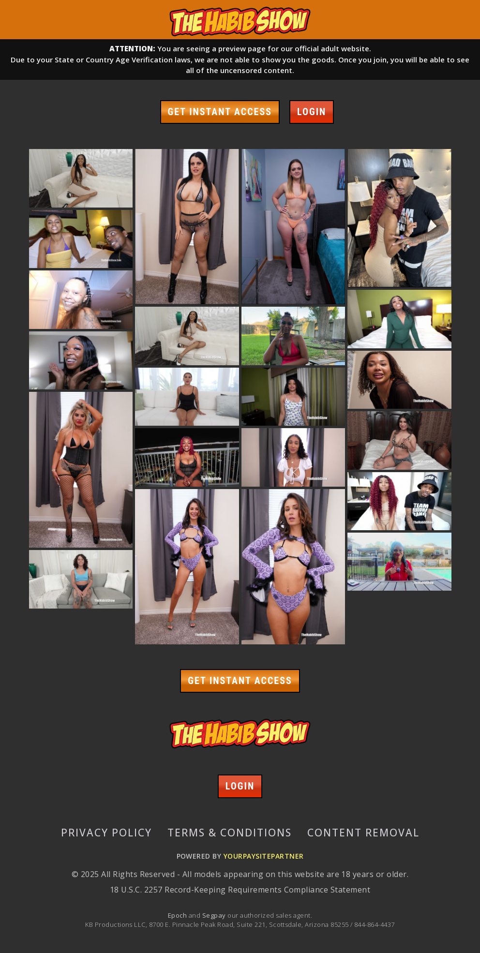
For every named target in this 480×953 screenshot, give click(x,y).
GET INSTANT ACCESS (220, 112)
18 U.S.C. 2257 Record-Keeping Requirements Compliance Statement (240, 889)
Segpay (214, 915)
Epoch (178, 915)
